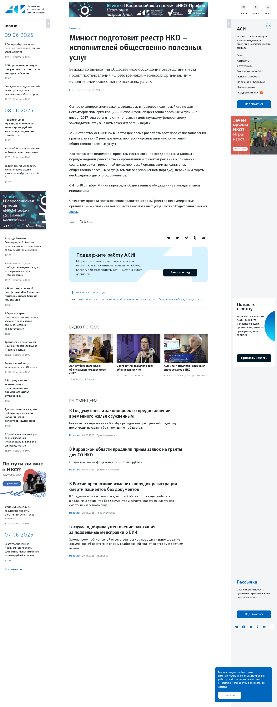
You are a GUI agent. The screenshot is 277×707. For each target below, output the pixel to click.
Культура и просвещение (192, 375)
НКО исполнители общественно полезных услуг (125, 299)
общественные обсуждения (174, 299)
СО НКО (198, 299)
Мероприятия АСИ (249, 71)
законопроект (85, 299)
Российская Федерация (90, 292)
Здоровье (102, 555)
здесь (73, 211)
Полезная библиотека (251, 81)
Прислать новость (248, 76)
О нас (240, 55)
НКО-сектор (76, 90)
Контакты (243, 60)
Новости (75, 28)
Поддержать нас (247, 92)
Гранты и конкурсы (108, 469)
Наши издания (246, 87)
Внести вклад (180, 272)
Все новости (13, 569)
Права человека (106, 435)
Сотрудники (244, 65)
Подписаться (254, 104)
